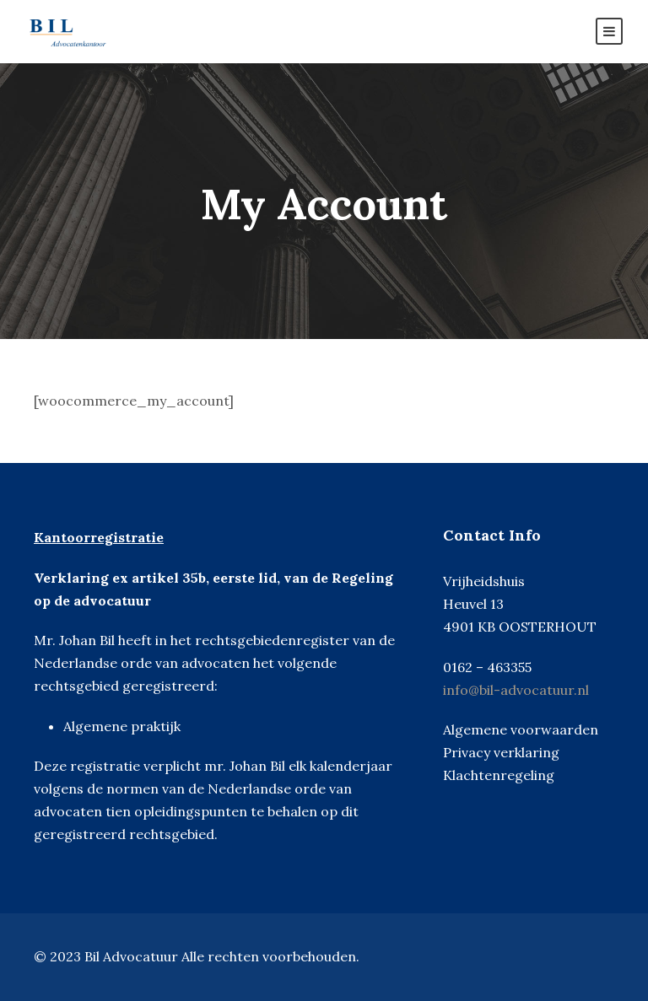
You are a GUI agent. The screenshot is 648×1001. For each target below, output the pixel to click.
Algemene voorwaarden (520, 729)
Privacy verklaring (501, 752)
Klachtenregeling (498, 775)
